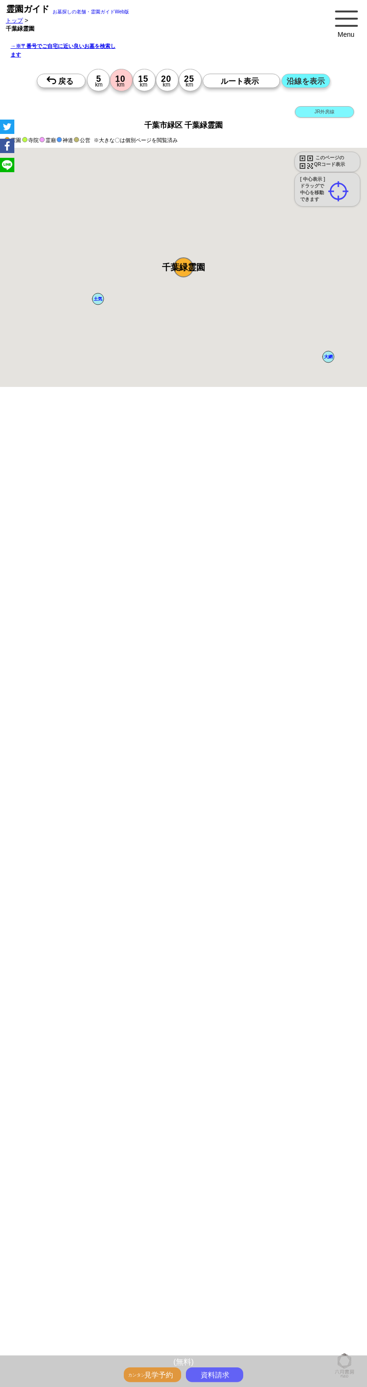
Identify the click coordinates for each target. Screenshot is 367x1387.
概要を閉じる (130, 555)
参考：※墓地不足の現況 (262, 823)
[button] (183, 267)
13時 (162, 1060)
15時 (162, 1072)
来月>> (237, 981)
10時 (162, 1049)
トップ (14, 20)
